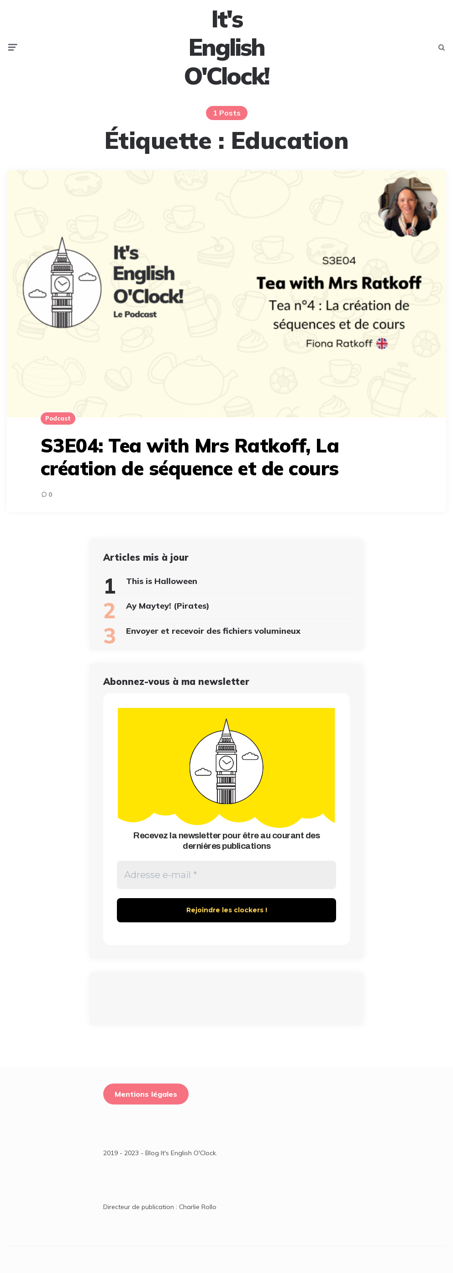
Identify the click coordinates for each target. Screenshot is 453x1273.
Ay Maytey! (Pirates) (168, 605)
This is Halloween (161, 581)
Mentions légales (146, 1094)
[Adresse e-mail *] (226, 875)
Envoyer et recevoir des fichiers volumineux (213, 631)
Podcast (58, 418)
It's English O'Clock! (226, 47)
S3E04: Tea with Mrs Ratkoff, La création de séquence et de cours (190, 456)
